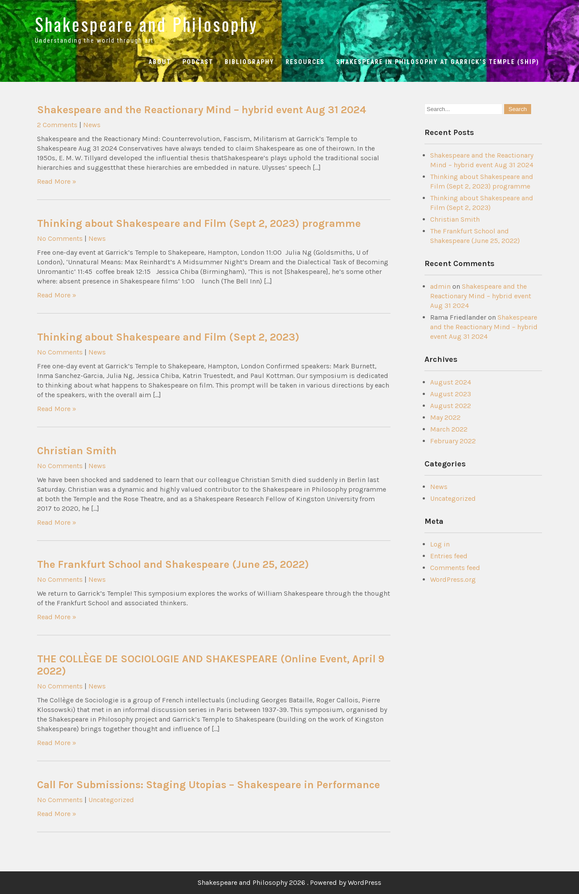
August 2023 (450, 394)
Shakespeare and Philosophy (146, 24)
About (159, 61)
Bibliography (249, 61)
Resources (305, 61)
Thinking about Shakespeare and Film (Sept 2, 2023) (168, 337)
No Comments (60, 238)
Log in (440, 544)
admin (440, 286)
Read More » (56, 181)
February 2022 (453, 441)
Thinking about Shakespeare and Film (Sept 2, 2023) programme (199, 223)
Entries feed (449, 556)
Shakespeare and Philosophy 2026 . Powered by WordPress (289, 882)
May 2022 (445, 417)
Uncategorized (111, 800)
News (92, 125)
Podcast (197, 61)
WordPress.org (453, 579)
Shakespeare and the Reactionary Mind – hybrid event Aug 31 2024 (201, 110)
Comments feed (455, 567)
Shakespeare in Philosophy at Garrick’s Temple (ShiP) (437, 61)
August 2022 (450, 405)
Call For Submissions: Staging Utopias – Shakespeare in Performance (208, 785)
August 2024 (450, 382)
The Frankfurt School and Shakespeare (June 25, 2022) (173, 564)
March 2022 (449, 429)
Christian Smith (77, 451)
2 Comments (57, 125)
